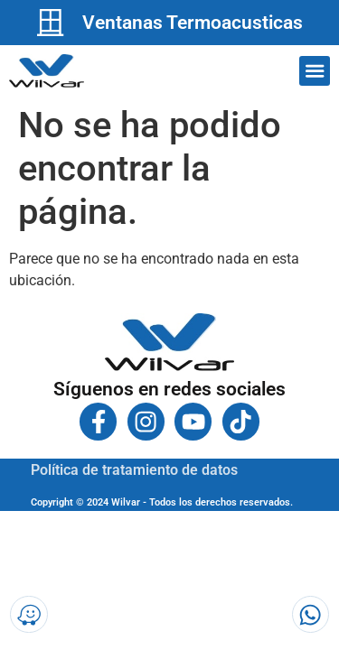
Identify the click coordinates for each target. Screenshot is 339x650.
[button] (314, 71)
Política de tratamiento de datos (134, 469)
